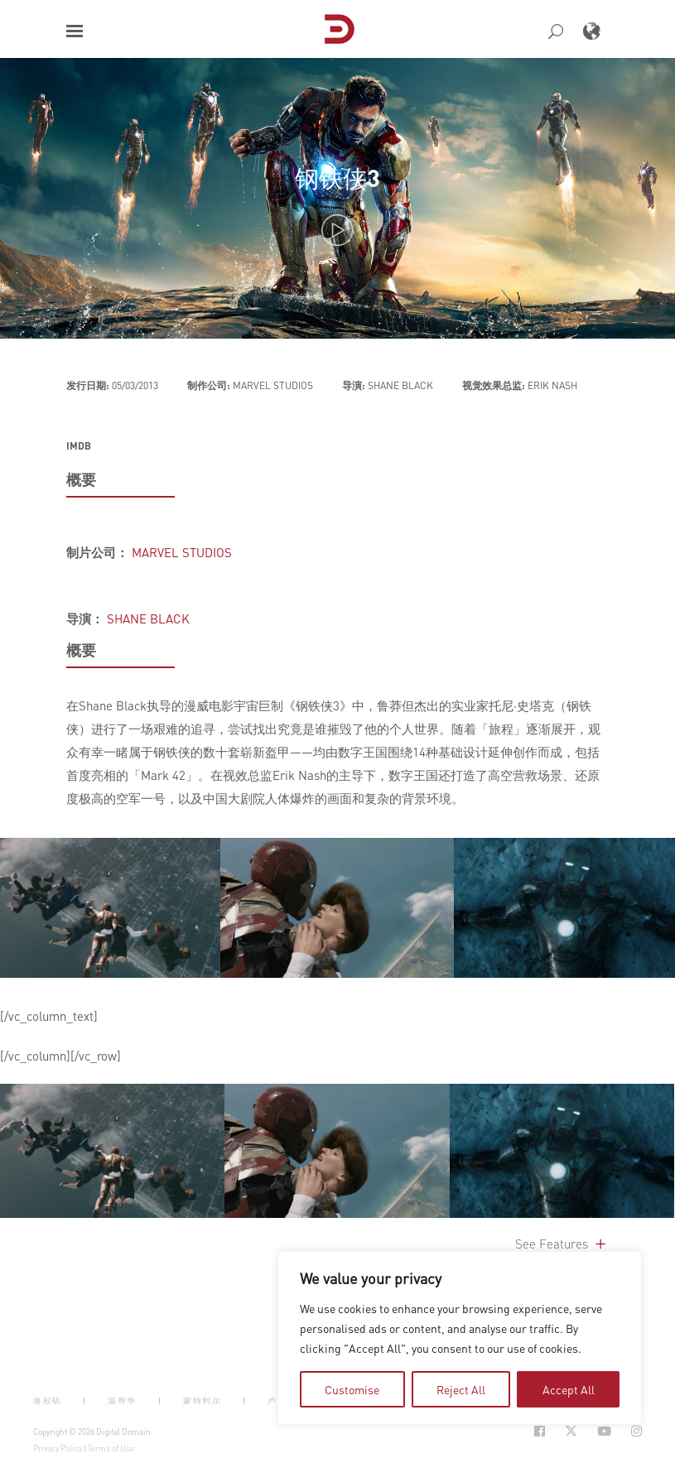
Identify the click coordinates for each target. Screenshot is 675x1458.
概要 (81, 479)
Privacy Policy (57, 1448)
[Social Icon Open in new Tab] (539, 1431)
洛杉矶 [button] (47, 1400)
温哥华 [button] (122, 1400)
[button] (74, 31)
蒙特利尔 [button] (202, 1400)
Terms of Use (111, 1448)
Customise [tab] (352, 1389)
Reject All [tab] (460, 1389)
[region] (459, 1338)
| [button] (85, 1400)
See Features (562, 1243)
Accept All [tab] (568, 1389)
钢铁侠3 (337, 178)
